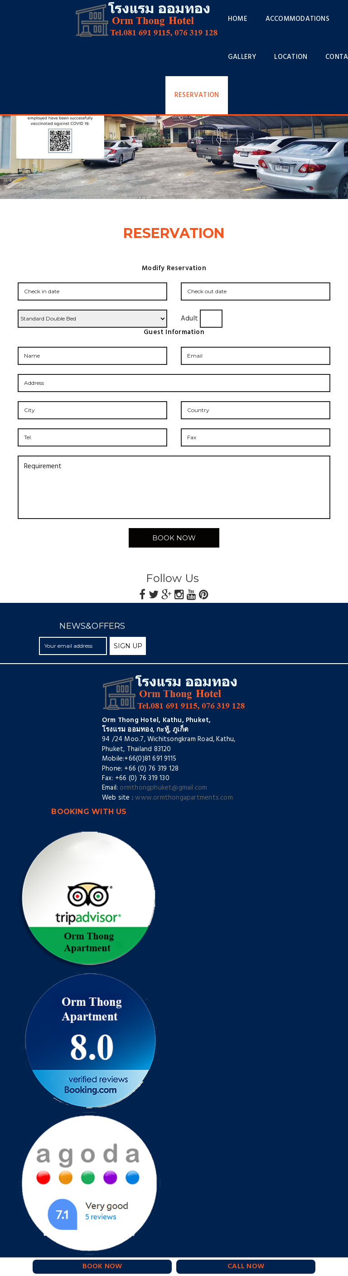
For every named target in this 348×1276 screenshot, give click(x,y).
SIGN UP (128, 646)
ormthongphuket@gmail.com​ (163, 787)
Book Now (174, 538)
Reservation (196, 95)
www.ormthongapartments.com (183, 797)
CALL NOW (245, 1266)
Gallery (242, 57)
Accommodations (297, 19)
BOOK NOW (102, 1266)
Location (290, 57)
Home (237, 19)
